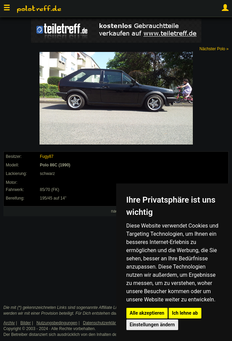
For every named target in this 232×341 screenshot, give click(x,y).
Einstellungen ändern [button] (152, 324)
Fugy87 (46, 156)
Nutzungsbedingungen (56, 322)
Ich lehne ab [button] (185, 313)
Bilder (25, 322)
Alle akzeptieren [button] (147, 313)
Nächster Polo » (214, 48)
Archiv (9, 322)
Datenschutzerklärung (103, 322)
